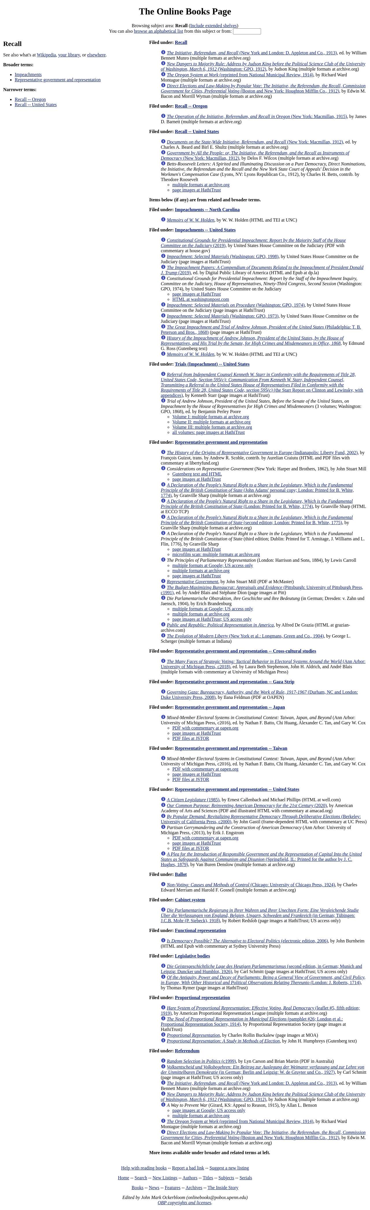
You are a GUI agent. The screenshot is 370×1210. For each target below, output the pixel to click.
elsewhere (96, 54)
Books (137, 1187)
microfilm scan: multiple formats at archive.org (216, 554)
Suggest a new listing (229, 1167)
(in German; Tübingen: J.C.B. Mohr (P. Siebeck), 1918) (260, 915)
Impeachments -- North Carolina (207, 209)
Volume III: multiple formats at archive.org (212, 427)
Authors (189, 1177)
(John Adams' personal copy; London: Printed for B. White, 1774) (257, 490)
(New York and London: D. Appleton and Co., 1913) (252, 52)
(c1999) (201, 1061)
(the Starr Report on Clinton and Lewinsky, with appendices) (262, 385)
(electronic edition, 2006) (247, 940)
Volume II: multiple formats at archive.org (211, 421)
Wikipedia (46, 54)
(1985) (193, 799)
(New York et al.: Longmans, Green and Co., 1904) (245, 635)
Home (123, 1177)
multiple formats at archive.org (201, 184)
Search (141, 1177)
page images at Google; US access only (208, 1110)
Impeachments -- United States (205, 229)
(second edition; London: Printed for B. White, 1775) (257, 520)
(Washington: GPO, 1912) (263, 66)
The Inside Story (223, 1187)
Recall (181, 42)
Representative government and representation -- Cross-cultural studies (245, 651)
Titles (208, 1177)
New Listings (165, 1177)
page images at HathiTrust (196, 189)
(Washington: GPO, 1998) (222, 256)
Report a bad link (188, 1167)
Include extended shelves (213, 25)
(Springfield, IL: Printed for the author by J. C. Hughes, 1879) (261, 859)
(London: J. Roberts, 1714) (263, 980)
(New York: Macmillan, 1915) (257, 116)
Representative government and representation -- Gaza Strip (234, 681)
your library (69, 54)
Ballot (181, 874)
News (154, 1187)
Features (172, 1187)
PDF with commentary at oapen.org (205, 727)
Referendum (187, 1050)
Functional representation (200, 930)
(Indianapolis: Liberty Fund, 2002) (262, 452)
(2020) (247, 805)
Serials (246, 1177)
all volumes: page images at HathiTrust (208, 432)
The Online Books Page (185, 11)
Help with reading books (144, 1167)
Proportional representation (202, 997)
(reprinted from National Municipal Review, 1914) (240, 74)
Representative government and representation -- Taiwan (231, 748)
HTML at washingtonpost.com (200, 299)
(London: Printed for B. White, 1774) (257, 504)
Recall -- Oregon (30, 99)
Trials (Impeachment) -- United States (212, 364)
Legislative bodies (192, 955)
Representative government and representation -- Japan (230, 707)
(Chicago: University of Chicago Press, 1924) (251, 884)
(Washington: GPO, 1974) (236, 305)
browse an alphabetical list (158, 31)
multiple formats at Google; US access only (212, 565)
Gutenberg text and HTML (197, 474)
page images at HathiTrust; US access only (211, 619)
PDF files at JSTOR (190, 738)
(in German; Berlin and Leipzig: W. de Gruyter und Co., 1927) (262, 1069)
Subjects (226, 1177)
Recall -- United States (36, 104)
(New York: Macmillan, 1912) (255, 141)
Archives (194, 1187)
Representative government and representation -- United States (237, 789)
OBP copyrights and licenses (184, 1202)
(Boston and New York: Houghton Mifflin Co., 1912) (263, 88)
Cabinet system (190, 899)
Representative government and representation (58, 79)
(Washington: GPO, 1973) (222, 316)
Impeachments (28, 74)
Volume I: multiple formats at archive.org (210, 416)
